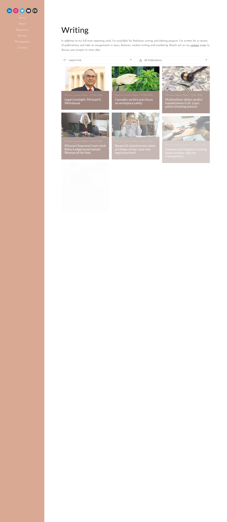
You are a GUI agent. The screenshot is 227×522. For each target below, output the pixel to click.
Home (22, 18)
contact (194, 45)
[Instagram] (15, 11)
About (22, 23)
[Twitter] (22, 11)
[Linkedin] (9, 11)
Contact (22, 47)
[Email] (28, 11)
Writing (22, 35)
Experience (22, 29)
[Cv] (35, 11)
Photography (22, 41)
